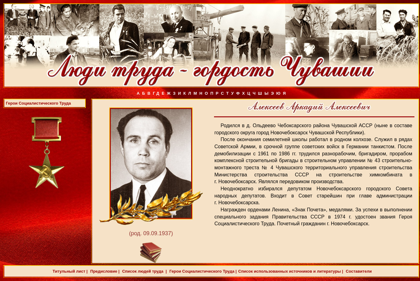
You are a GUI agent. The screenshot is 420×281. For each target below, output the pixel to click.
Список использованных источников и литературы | (290, 271)
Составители (358, 271)
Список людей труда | (144, 271)
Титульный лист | (70, 271)
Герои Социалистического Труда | (202, 271)
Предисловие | (104, 271)
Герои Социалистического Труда (38, 103)
